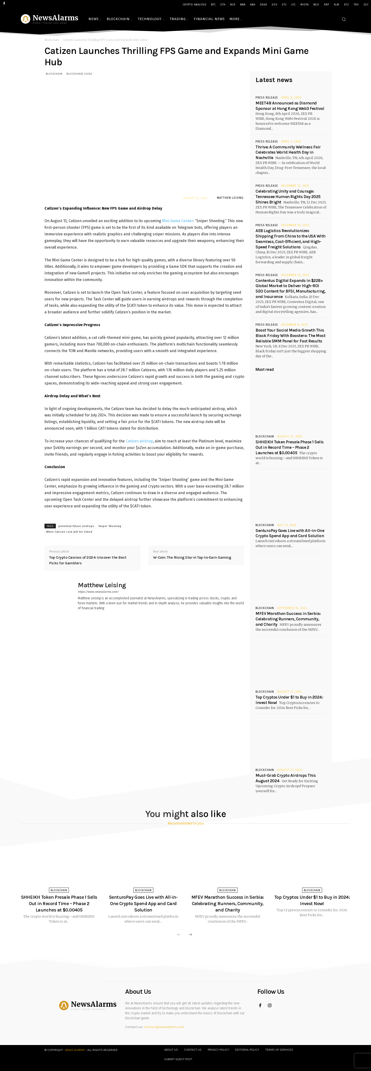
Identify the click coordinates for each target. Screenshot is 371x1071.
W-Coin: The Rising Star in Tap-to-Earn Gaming (192, 557)
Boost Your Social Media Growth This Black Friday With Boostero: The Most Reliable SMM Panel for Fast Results (290, 335)
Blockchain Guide (79, 73)
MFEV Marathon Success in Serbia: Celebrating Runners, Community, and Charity (288, 619)
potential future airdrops (76, 526)
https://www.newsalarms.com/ (98, 591)
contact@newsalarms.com (164, 1027)
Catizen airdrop (139, 441)
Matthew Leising (230, 197)
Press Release (267, 97)
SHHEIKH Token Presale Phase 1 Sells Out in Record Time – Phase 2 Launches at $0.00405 (290, 447)
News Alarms (75, 1050)
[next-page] (190, 935)
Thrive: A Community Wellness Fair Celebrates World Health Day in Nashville (288, 152)
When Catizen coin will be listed (69, 531)
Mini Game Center (177, 221)
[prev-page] (179, 935)
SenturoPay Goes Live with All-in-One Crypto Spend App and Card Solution (143, 903)
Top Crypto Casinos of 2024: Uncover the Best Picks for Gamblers (87, 560)
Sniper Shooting (109, 526)
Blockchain (51, 40)
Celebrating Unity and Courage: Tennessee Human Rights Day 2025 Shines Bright (288, 196)
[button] (343, 19)
